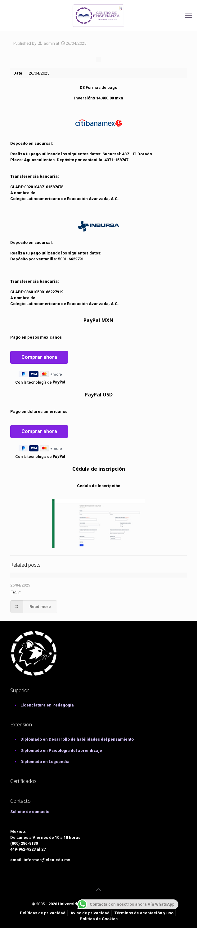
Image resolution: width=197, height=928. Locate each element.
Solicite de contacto (29, 811)
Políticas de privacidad (42, 913)
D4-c (15, 592)
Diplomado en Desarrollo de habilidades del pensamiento (77, 739)
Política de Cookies (99, 919)
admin (49, 43)
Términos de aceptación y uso (143, 913)
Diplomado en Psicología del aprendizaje (61, 750)
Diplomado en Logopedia (44, 761)
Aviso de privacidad (90, 913)
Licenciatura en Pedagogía (47, 705)
